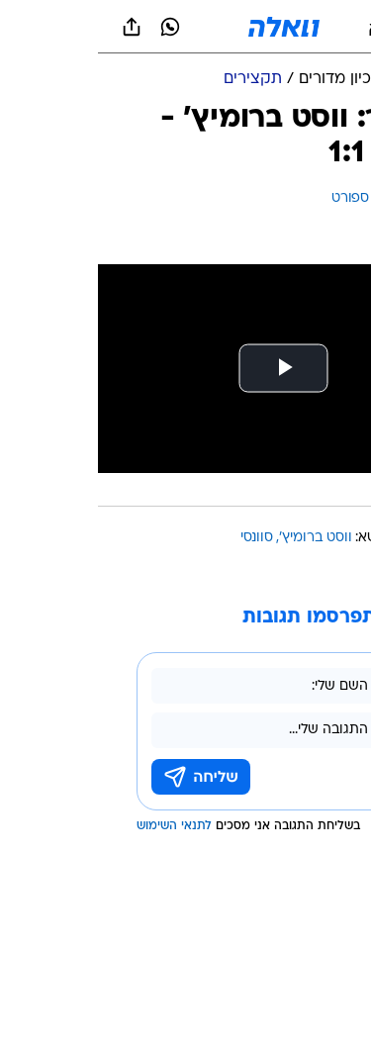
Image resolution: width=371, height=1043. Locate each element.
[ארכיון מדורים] (246, 79)
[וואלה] (186, 27)
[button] (286, 27)
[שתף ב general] (34, 27)
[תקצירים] (155, 79)
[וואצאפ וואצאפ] (72, 27)
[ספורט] (330, 79)
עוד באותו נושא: (304, 537)
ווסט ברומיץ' (217, 537)
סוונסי (158, 537)
